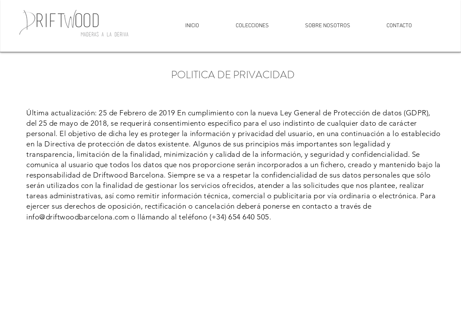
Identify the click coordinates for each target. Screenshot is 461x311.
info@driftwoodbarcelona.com (77, 217)
